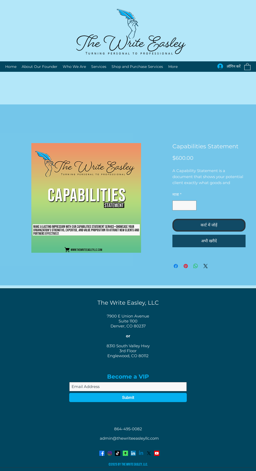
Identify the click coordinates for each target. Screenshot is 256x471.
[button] (247, 66)
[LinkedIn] (133, 453)
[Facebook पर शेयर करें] (176, 266)
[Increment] (192, 205)
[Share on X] (205, 266)
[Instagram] (109, 453)
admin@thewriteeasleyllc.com (129, 438)
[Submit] (128, 397)
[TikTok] (117, 453)
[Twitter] (149, 453)
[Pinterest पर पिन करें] (186, 266)
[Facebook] (101, 453)
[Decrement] (176, 205)
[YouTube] (156, 453)
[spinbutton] (184, 205)
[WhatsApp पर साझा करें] (196, 266)
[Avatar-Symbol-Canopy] (125, 453)
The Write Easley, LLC (128, 302)
